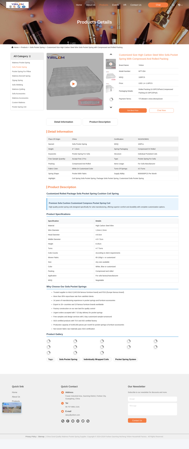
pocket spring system (125, 359)
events (115, 5)
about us (90, 5)
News (14, 406)
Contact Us (17, 410)
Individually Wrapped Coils (96, 359)
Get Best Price (134, 110)
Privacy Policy (31, 437)
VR (124, 5)
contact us (135, 5)
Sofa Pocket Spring (37, 47)
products (103, 5)
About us (16, 397)
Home (79, 5)
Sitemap (41, 437)
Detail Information (63, 122)
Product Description (100, 122)
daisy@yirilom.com (72, 415)
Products (24, 47)
